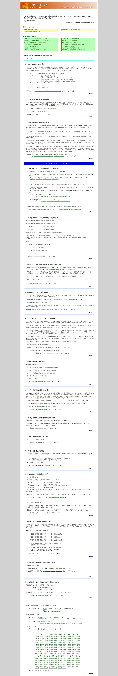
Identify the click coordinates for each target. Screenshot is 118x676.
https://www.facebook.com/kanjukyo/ (61, 400)
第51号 (37, 644)
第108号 (69, 653)
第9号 (74, 634)
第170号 (78, 664)
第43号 (46, 642)
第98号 (69, 651)
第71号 (37, 647)
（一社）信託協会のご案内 (68, 46)
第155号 (55, 662)
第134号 (51, 658)
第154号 (51, 662)
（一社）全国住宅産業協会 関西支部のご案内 (73, 44)
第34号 (51, 640)
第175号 (55, 666)
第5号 (56, 634)
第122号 (42, 657)
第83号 (46, 649)
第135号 (55, 658)
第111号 (37, 655)
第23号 (46, 638)
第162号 (42, 664)
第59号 (74, 644)
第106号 (60, 653)
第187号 (64, 668)
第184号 (51, 668)
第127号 (64, 657)
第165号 (55, 664)
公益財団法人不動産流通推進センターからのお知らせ (37, 40)
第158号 (69, 662)
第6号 (60, 634)
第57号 (64, 644)
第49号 (74, 642)
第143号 (46, 660)
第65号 (55, 645)
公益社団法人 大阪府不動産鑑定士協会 (71, 48)
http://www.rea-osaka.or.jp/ (41, 553)
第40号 (78, 640)
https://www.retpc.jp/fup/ (51, 269)
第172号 (42, 666)
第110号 (78, 653)
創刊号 (37, 634)
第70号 (78, 645)
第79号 (74, 647)
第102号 (42, 653)
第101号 (37, 653)
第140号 (78, 658)
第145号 (55, 660)
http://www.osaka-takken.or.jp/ (39, 309)
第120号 (78, 655)
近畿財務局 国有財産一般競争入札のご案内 (35, 49)
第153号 (46, 662)
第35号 (55, 640)
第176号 (60, 666)
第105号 (55, 653)
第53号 (46, 644)
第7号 (65, 634)
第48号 (69, 642)
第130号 (78, 657)
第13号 (46, 636)
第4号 (51, 634)
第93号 (46, 651)
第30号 (78, 638)
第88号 (69, 649)
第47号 (64, 642)
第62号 (42, 645)
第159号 (74, 662)
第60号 (78, 644)
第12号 (42, 636)
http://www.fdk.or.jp (39, 442)
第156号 (60, 662)
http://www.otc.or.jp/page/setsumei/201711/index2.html (48, 91)
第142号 (42, 660)
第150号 (78, 660)
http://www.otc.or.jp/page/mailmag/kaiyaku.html (56, 623)
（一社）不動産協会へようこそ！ (32, 46)
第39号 (74, 640)
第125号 (55, 657)
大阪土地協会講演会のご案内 (69, 42)
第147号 (64, 660)
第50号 (78, 642)
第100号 (78, 651)
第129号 (74, 657)
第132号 (42, 658)
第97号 (64, 651)
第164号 (51, 664)
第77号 (64, 647)
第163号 (46, 664)
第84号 (51, 649)
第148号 (69, 660)
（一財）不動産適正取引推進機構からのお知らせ (74, 38)
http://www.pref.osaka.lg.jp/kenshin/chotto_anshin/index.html (55, 196)
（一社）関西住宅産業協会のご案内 (32, 44)
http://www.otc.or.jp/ (56, 611)
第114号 (51, 655)
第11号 (37, 636)
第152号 (42, 662)
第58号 (69, 644)
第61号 (37, 645)
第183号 (46, 668)
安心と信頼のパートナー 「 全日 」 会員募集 (35, 42)
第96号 (60, 651)
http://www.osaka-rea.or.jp (41, 381)
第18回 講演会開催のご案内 (30, 29)
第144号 (51, 660)
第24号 (51, 638)
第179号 (74, 666)
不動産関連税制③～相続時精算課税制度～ (47, 108)
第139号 (74, 658)
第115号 (55, 655)
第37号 (64, 640)
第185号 (55, 668)
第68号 (69, 645)
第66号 (60, 645)
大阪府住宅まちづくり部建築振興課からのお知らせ (36, 38)
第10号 (78, 634)
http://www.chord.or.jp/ (40, 513)
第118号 (69, 655)
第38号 (69, 640)
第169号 (74, 664)
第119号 (74, 655)
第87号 (64, 649)
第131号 (37, 658)
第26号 (60, 638)
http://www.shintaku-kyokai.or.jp (42, 465)
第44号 (51, 642)
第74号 (51, 647)
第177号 (64, 666)
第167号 (64, 664)
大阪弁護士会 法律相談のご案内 (32, 48)
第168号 (69, 664)
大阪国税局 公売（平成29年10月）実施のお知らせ (74, 49)
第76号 (60, 647)
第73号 (46, 647)
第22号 (42, 638)
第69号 (74, 645)
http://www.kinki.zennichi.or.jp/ (51, 353)
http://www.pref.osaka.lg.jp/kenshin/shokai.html (70, 209)
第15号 (55, 636)
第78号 (69, 647)
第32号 (42, 640)
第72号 (42, 647)
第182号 (42, 668)
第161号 (37, 664)
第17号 (64, 636)
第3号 (46, 634)
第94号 (51, 651)
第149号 (74, 660)
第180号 (78, 666)
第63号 (46, 645)
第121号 (37, 657)
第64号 (51, 645)
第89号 (74, 649)
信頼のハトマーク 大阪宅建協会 (70, 40)
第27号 (64, 638)
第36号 (60, 640)
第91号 (37, 651)
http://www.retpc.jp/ (37, 283)
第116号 (60, 655)
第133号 (46, 658)
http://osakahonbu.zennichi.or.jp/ (51, 350)
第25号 (55, 638)
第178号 (69, 666)
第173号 (46, 666)
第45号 (55, 642)
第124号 (51, 657)
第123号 (46, 657)
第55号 (55, 644)
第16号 (60, 636)
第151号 (37, 662)
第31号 (37, 640)
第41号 (37, 642)
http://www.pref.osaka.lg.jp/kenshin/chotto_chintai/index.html (55, 201)
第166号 (60, 664)
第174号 (51, 666)
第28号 (69, 638)
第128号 (69, 657)
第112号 (42, 655)
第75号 (55, 647)
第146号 (60, 660)
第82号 (42, 649)
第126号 (60, 657)
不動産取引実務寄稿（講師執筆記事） (71, 29)
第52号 (42, 644)
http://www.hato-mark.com (53, 309)
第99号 (74, 651)
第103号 (46, 653)
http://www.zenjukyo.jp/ (40, 428)
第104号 (51, 653)
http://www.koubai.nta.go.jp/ (41, 595)
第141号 (37, 660)
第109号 (74, 653)
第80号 (78, 647)
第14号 (51, 636)
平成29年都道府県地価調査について (33, 31)
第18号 (69, 636)
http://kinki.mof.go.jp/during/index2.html (52, 571)
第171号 (37, 666)
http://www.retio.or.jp (38, 256)
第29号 (74, 638)
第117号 (64, 655)
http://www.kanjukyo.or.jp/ (41, 406)
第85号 (55, 649)
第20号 (78, 636)
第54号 (51, 644)
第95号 (55, 651)
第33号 (46, 640)
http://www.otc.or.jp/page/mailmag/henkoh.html (56, 619)
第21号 (37, 638)
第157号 (64, 662)
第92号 (42, 651)
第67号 (64, 645)
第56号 (60, 644)
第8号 (69, 634)
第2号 (42, 634)
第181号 (37, 668)
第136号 (60, 658)
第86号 (60, 649)
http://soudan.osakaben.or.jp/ (59, 497)
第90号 (78, 649)
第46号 (60, 642)
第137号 (64, 658)
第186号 (60, 668)
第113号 (46, 655)
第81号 (37, 649)
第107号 (64, 653)
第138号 (69, 658)
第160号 (78, 662)
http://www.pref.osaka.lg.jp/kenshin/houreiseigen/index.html (44, 179)
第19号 (74, 636)
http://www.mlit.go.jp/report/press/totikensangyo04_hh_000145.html (48, 156)
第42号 (42, 642)
